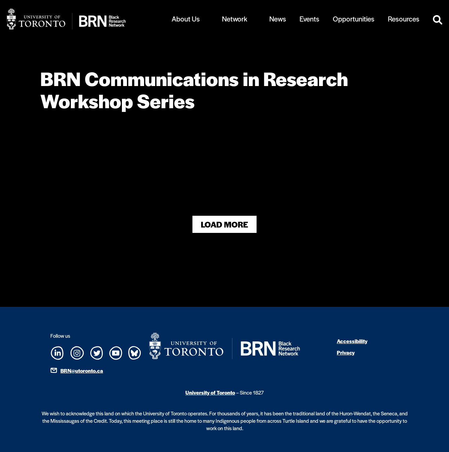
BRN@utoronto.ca (81, 370)
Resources (403, 19)
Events (309, 19)
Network (234, 19)
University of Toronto (210, 392)
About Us (186, 19)
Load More (224, 224)
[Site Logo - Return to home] (82, 19)
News (277, 19)
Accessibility (352, 340)
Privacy (346, 352)
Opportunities (353, 19)
